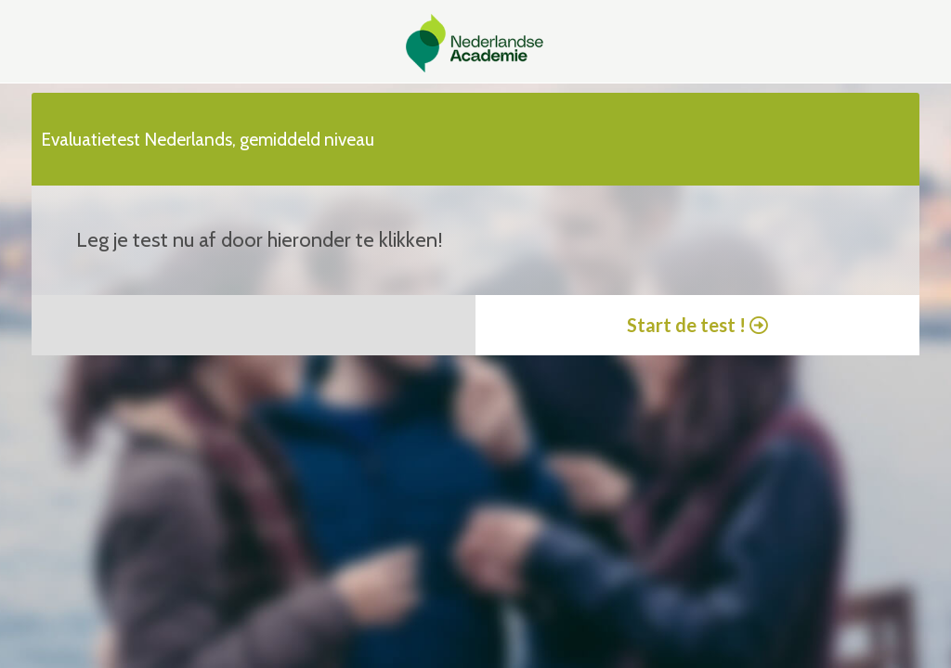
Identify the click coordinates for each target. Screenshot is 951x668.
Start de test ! (697, 325)
